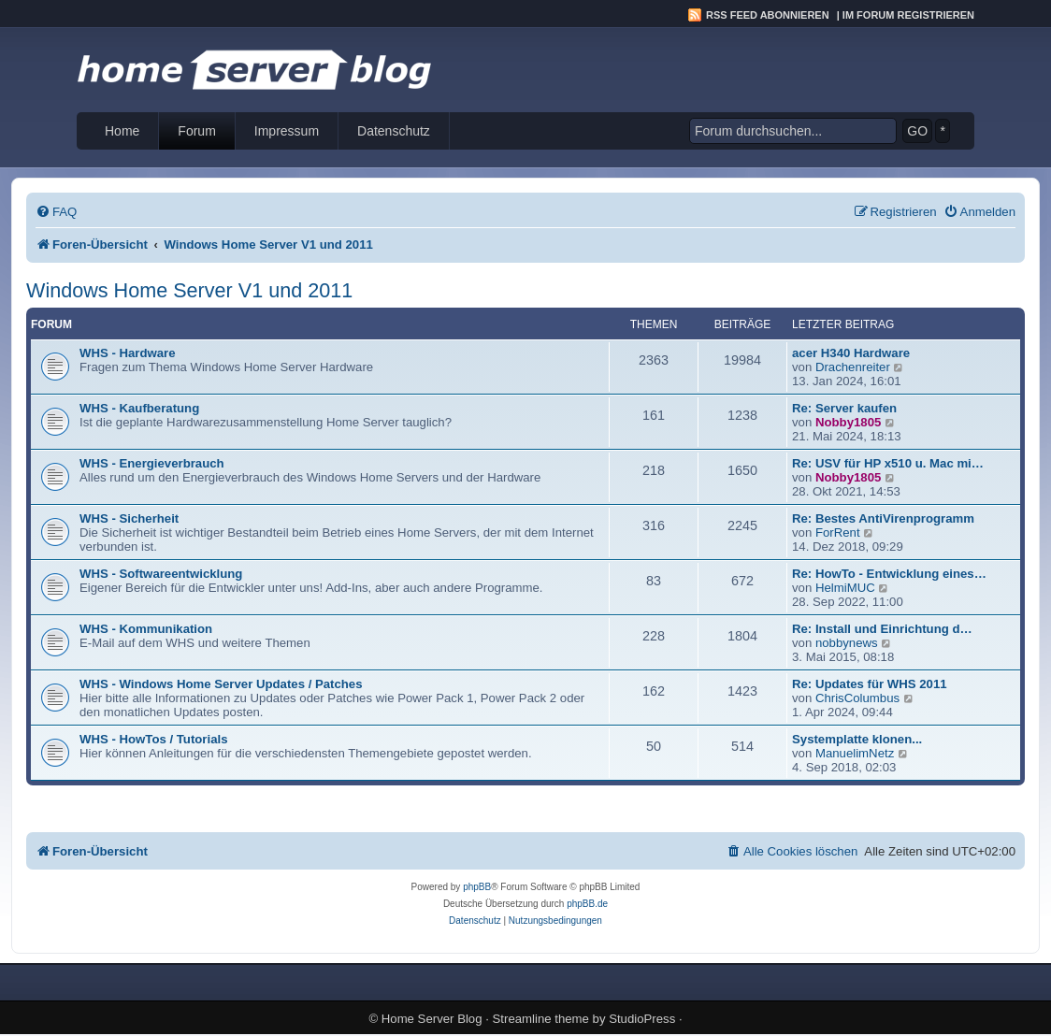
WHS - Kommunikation (145, 629)
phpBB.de (587, 904)
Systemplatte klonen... (857, 739)
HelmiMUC (845, 588)
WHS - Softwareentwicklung (160, 574)
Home (122, 130)
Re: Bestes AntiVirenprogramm (883, 518)
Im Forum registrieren (908, 15)
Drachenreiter (852, 367)
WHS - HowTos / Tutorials (153, 739)
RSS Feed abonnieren (767, 15)
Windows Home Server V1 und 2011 (189, 290)
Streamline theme (541, 1019)
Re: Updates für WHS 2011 (869, 684)
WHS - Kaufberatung (139, 408)
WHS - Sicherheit (129, 518)
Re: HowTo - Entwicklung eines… (889, 574)
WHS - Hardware (127, 353)
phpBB (477, 887)
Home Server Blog (432, 1019)
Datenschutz (393, 130)
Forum (196, 130)
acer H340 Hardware (851, 353)
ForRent (837, 532)
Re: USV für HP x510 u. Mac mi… (888, 463)
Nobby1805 (848, 422)
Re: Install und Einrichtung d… (882, 629)
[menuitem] (56, 211)
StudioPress (642, 1019)
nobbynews (846, 643)
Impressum (286, 130)
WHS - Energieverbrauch (151, 463)
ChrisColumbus (857, 698)
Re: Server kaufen (844, 408)
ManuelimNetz (854, 753)
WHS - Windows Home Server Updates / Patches (221, 684)
